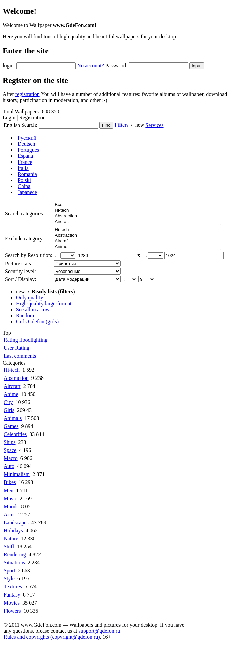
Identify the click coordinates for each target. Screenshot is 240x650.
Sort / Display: (20, 279)
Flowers (12, 611)
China (24, 186)
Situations (14, 562)
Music (10, 498)
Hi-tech (137, 210)
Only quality (29, 297)
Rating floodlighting (25, 340)
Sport (9, 570)
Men (8, 490)
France (25, 162)
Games (11, 426)
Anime (137, 247)
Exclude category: (24, 238)
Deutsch (26, 144)
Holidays (13, 530)
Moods (11, 506)
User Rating (16, 348)
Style (9, 578)
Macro (11, 458)
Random (25, 315)
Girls (9, 410)
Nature (11, 538)
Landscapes (16, 522)
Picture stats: (18, 263)
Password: (116, 65)
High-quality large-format (43, 303)
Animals (13, 418)
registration (27, 94)
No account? (90, 65)
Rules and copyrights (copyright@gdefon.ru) (52, 637)
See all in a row (33, 309)
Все (137, 205)
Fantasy (12, 595)
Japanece (27, 192)
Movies (12, 603)
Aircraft (137, 222)
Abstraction (137, 216)
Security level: (20, 271)
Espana (25, 156)
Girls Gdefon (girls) (37, 321)
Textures (13, 586)
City (8, 402)
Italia (23, 168)
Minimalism (17, 474)
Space (10, 450)
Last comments (20, 356)
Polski (24, 180)
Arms (10, 514)
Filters (122, 125)
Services (154, 125)
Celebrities (15, 434)
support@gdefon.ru (100, 631)
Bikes (10, 482)
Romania (27, 174)
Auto (9, 466)
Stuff (9, 546)
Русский (27, 138)
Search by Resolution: (28, 255)
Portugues (28, 150)
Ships (10, 442)
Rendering (15, 554)
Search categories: (24, 213)
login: (9, 65)
